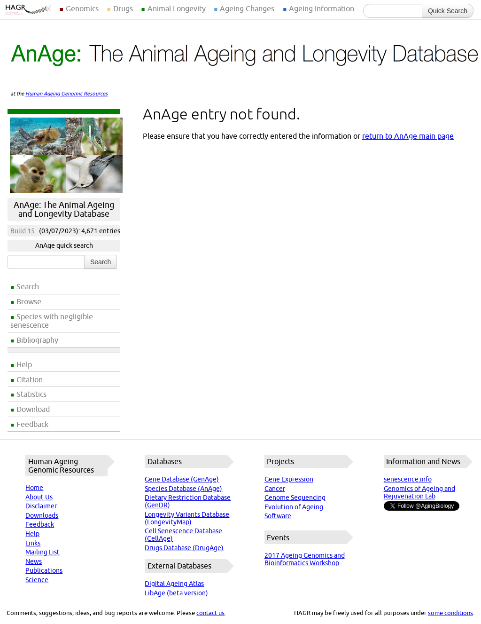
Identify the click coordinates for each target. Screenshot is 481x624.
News (33, 561)
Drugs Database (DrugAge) (184, 548)
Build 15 (22, 231)
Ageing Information (321, 8)
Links (32, 543)
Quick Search (447, 11)
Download (33, 409)
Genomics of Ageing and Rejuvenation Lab (419, 492)
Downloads (41, 515)
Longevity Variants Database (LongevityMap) (187, 518)
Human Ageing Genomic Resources (66, 93)
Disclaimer (41, 506)
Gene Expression (288, 479)
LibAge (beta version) (176, 593)
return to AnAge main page (408, 136)
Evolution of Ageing (293, 507)
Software (277, 516)
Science (36, 580)
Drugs (123, 8)
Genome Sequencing (295, 497)
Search (27, 286)
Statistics (31, 394)
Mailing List (42, 552)
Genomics (82, 8)
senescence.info (408, 479)
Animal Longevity (176, 8)
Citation (29, 379)
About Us (39, 497)
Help (24, 364)
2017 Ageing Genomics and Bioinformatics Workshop (304, 559)
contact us (210, 612)
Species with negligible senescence (51, 320)
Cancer (274, 488)
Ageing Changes (247, 8)
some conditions (450, 612)
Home (34, 487)
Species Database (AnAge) (183, 488)
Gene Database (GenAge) (182, 479)
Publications (43, 570)
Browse (28, 301)
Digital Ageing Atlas (174, 583)
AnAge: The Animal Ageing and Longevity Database (64, 209)
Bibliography (37, 340)
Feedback (32, 424)
